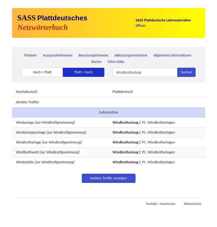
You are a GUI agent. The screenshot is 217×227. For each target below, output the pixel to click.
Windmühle (25, 162)
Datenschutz (192, 204)
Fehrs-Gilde (116, 61)
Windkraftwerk (27, 152)
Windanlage (25, 122)
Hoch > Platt (42, 72)
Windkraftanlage (28, 142)
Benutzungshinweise (93, 55)
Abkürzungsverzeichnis (131, 55)
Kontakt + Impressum (160, 204)
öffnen (163, 23)
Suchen (186, 72)
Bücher (96, 61)
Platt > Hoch (83, 72)
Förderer (30, 55)
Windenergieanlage (31, 132)
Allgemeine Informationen (172, 55)
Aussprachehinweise (57, 55)
